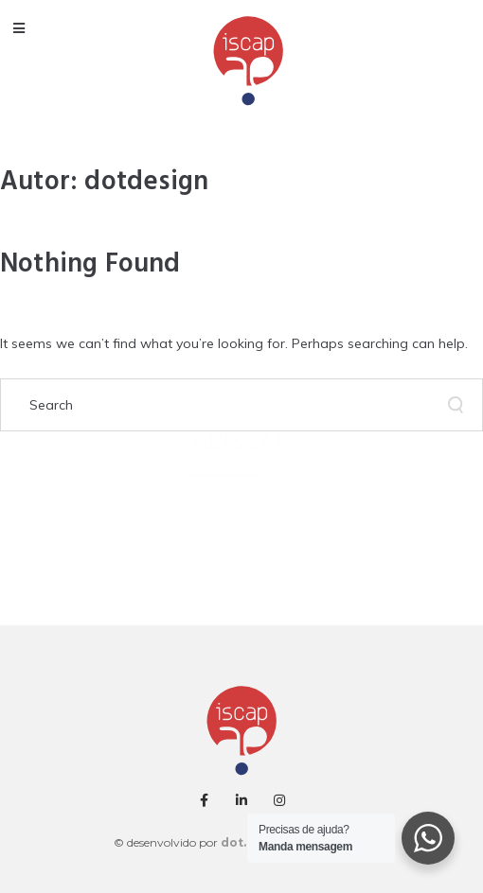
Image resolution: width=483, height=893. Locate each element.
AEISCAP (241, 442)
